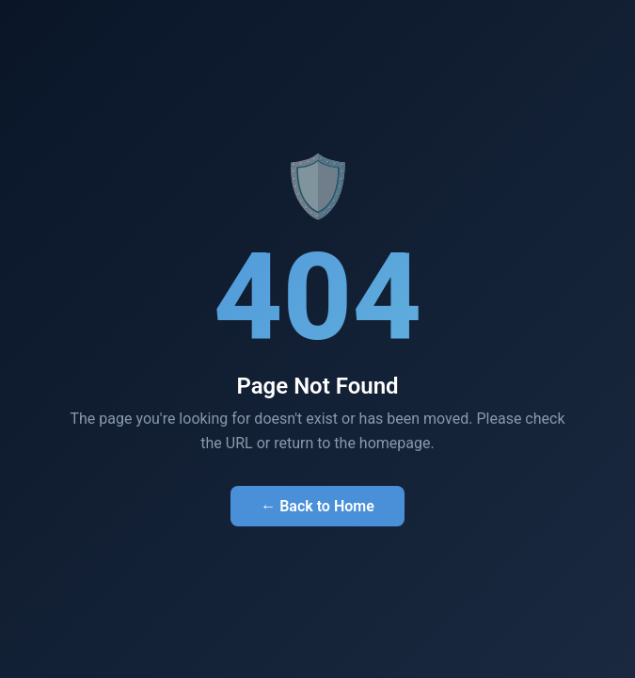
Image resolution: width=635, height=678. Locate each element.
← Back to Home (317, 506)
